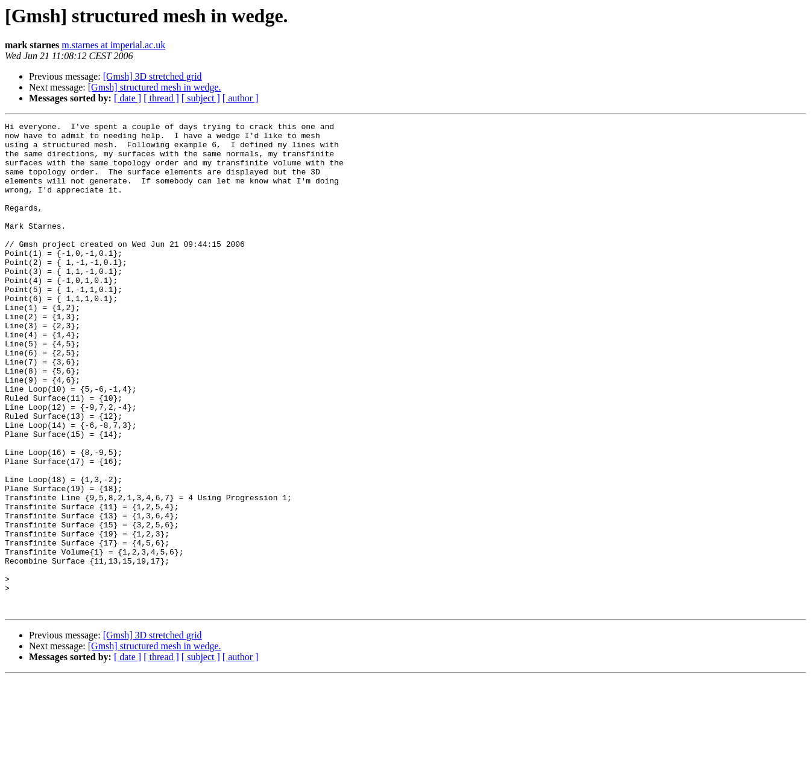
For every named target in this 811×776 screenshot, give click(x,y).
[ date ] (127, 98)
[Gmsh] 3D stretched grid (152, 76)
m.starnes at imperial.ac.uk (113, 45)
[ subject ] (200, 98)
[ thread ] (161, 98)
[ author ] (240, 98)
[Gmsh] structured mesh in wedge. (154, 87)
